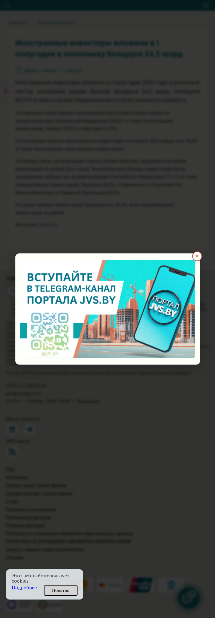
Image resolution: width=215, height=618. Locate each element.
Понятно (61, 590)
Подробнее (24, 588)
